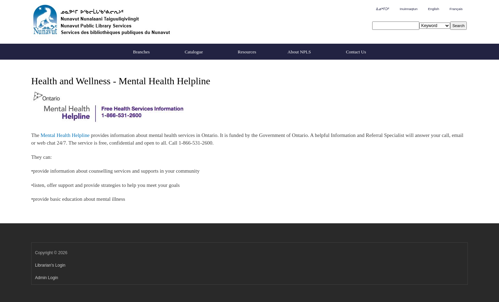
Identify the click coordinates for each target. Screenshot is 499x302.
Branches (141, 51)
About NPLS (299, 51)
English (433, 9)
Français (456, 9)
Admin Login (46, 277)
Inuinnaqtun (408, 9)
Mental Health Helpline (65, 135)
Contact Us (356, 51)
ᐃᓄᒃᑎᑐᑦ (382, 9)
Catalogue (194, 51)
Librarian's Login (50, 265)
